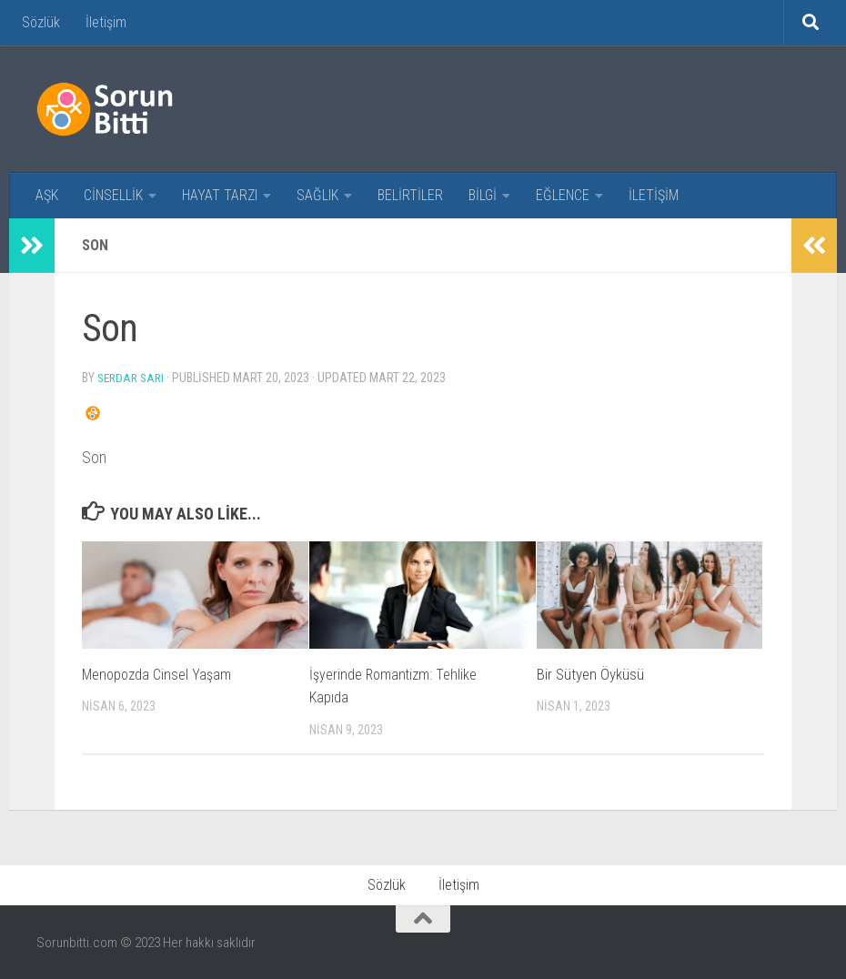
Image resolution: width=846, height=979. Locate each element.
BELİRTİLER (410, 195)
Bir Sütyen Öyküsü (590, 673)
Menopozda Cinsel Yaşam (159, 673)
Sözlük (41, 22)
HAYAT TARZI (219, 195)
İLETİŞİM (654, 195)
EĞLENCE (562, 195)
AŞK (46, 195)
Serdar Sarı (133, 377)
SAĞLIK (317, 195)
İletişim (106, 22)
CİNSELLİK (113, 195)
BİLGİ (482, 195)
